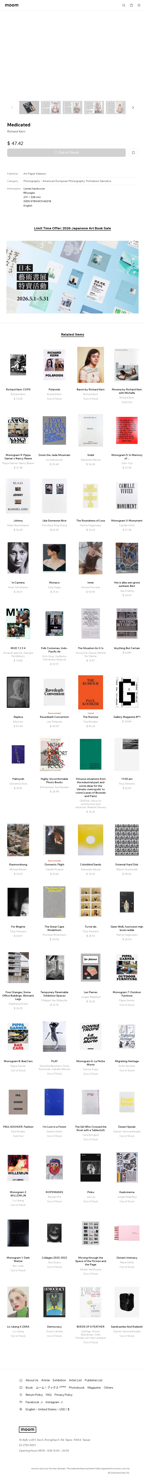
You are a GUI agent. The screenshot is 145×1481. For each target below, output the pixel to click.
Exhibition (59, 1380)
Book (29, 1387)
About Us (32, 1380)
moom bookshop (11, 5)
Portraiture (92, 181)
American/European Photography (64, 181)
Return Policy (34, 1395)
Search (124, 5)
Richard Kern (16, 131)
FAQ (49, 1395)
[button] (133, 107)
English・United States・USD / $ (47, 1409)
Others (108, 1387)
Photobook (77, 1387)
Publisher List (94, 1380)
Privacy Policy (63, 1395)
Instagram (54, 1402)
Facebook (34, 1402)
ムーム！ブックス (51, 1387)
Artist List (75, 1380)
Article (45, 1380)
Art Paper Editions (34, 173)
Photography (31, 181)
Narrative (105, 181)
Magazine (94, 1387)
